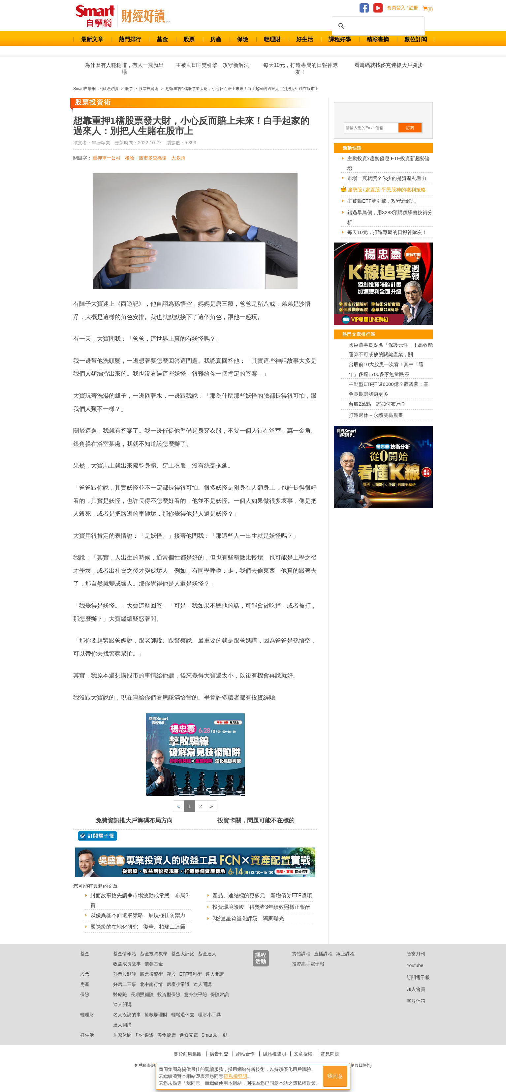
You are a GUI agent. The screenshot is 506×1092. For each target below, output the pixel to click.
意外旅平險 (195, 994)
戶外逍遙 (144, 1035)
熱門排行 (130, 39)
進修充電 (188, 1035)
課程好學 (340, 39)
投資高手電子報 (308, 963)
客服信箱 (410, 1001)
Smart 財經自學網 (98, 16)
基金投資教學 (154, 953)
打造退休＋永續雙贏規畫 (376, 415)
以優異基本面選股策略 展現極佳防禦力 (137, 915)
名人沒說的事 (127, 1014)
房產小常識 (178, 984)
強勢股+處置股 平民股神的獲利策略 (386, 189)
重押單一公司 (106, 157)
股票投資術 (151, 974)
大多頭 (178, 157)
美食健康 (166, 1035)
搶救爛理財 (156, 1014)
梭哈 (129, 157)
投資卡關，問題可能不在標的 (256, 820)
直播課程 (323, 953)
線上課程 (345, 953)
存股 (171, 974)
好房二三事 (124, 984)
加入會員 (410, 989)
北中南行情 (151, 984)
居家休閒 (122, 1035)
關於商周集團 (188, 1053)
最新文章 (92, 39)
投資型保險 (168, 994)
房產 (215, 39)
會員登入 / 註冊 (402, 7)
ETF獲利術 (190, 974)
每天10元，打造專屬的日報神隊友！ (300, 68)
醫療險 (120, 994)
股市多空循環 (153, 157)
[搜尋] (377, 26)
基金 (162, 39)
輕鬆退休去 (182, 1014)
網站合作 (245, 1053)
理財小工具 (209, 1014)
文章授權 (303, 1053)
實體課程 (301, 953)
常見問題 (330, 1053)
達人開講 (215, 974)
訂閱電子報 (413, 977)
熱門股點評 (124, 974)
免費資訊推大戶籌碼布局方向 (134, 820)
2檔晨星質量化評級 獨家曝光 (248, 918)
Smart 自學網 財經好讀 (146, 16)
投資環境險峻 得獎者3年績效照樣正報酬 (261, 907)
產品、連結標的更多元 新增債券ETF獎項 (262, 895)
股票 (189, 39)
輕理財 (272, 39)
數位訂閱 (415, 39)
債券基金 (153, 963)
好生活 (304, 39)
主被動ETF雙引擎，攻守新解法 (212, 65)
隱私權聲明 (274, 1053)
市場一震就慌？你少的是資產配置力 (387, 178)
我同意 (335, 1076)
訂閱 (410, 128)
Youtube (410, 965)
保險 (242, 39)
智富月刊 (410, 953)
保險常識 (219, 994)
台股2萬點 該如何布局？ (377, 404)
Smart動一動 (214, 1035)
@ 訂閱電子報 (97, 836)
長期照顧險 (142, 994)
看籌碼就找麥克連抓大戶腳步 (388, 65)
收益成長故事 (127, 963)
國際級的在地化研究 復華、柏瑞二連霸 (137, 927)
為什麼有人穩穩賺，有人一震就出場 (124, 68)
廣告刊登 (219, 1053)
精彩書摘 (377, 39)
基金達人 (207, 953)
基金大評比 (182, 953)
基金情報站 (124, 953)
